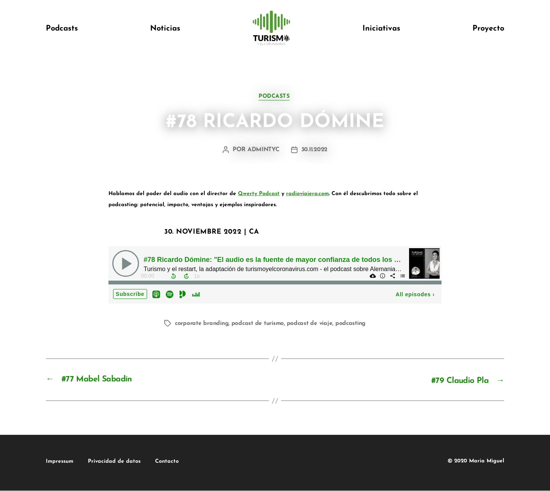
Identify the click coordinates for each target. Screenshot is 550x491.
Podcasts (62, 28)
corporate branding (203, 324)
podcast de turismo (261, 324)
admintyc (263, 151)
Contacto (190, 462)
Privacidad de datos (125, 462)
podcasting (356, 324)
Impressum (59, 462)
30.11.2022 (314, 151)
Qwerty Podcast (259, 195)
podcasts (275, 97)
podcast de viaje (314, 324)
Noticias (165, 28)
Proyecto (488, 28)
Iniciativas (381, 28)
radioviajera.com (307, 195)
